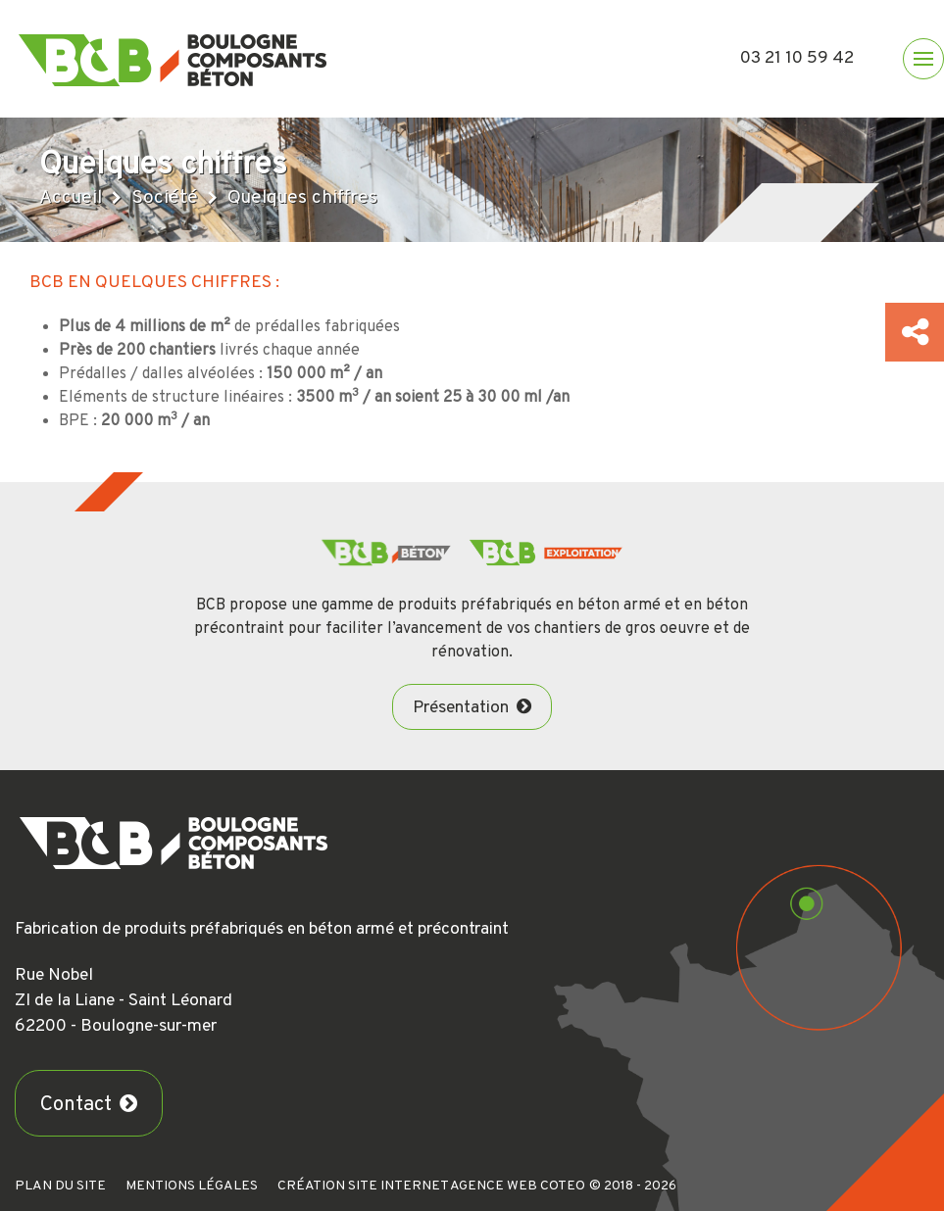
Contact (76, 1105)
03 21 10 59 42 (797, 58)
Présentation (461, 708)
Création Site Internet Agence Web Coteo (431, 1186)
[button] (923, 59)
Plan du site (60, 1186)
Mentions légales (191, 1186)
